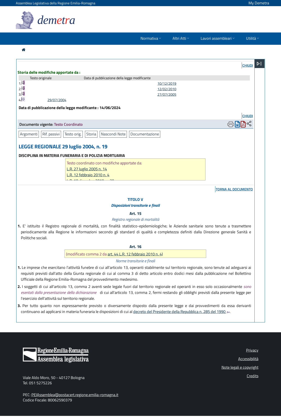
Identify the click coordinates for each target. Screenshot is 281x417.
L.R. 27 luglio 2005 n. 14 (87, 169)
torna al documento (234, 189)
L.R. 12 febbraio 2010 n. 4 (88, 175)
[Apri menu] (259, 63)
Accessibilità (248, 359)
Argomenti (29, 134)
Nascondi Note (113, 134)
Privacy (252, 350)
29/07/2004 (56, 99)
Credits (252, 376)
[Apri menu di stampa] (230, 124)
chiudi (247, 65)
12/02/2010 (166, 89)
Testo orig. (73, 134)
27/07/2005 (166, 94)
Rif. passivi (51, 134)
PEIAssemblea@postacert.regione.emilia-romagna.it (74, 395)
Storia (91, 134)
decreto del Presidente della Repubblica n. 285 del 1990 (181, 312)
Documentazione (144, 134)
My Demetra (259, 3)
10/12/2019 (166, 83)
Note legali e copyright (240, 367)
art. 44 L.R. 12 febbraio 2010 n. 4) (135, 254)
